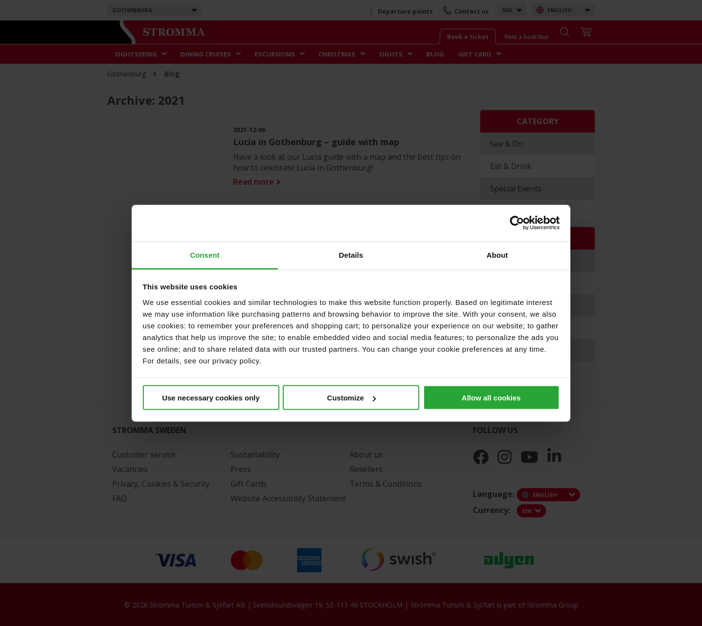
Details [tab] (351, 254)
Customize (351, 398)
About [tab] (497, 254)
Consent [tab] (205, 254)
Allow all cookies (491, 398)
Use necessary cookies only (210, 398)
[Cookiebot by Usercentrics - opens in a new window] (517, 223)
